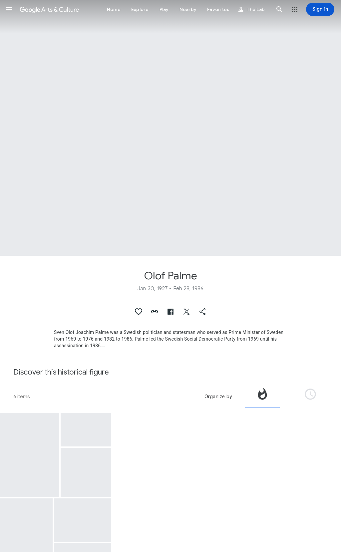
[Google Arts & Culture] (49, 9)
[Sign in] (320, 9)
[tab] (262, 396)
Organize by (218, 397)
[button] (9, 9)
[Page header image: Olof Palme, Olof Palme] (170, 128)
